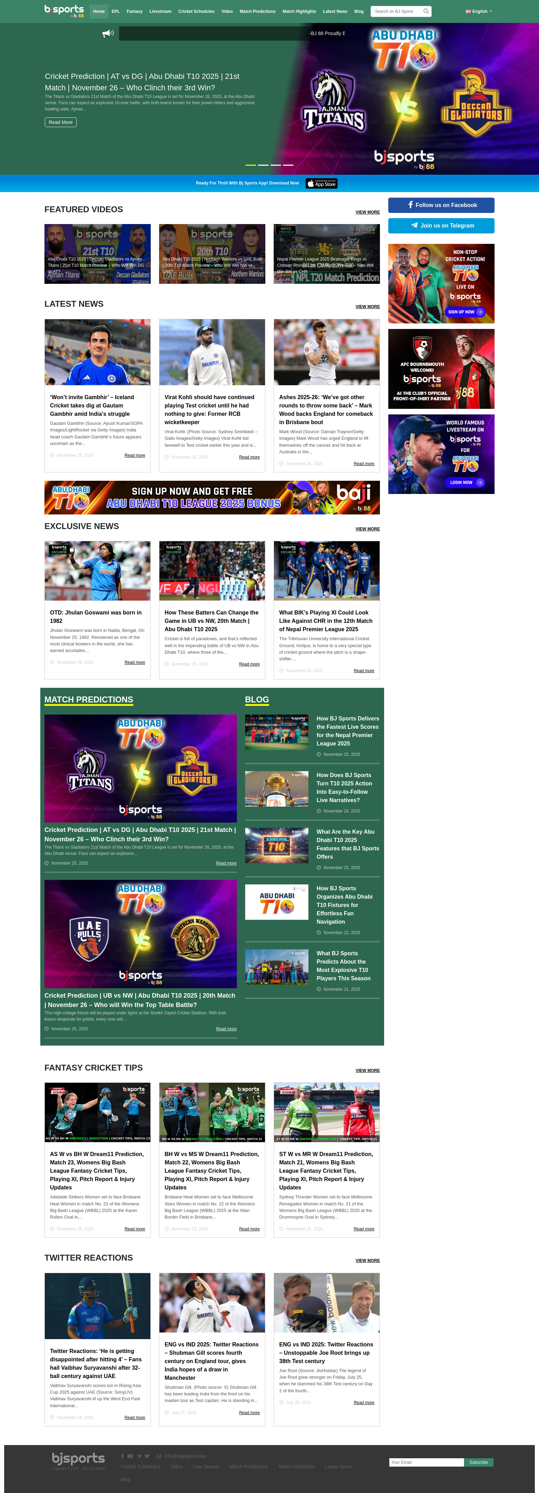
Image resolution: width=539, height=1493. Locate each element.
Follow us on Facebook (441, 205)
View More (368, 212)
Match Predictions (257, 11)
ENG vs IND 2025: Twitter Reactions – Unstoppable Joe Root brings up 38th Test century (326, 1353)
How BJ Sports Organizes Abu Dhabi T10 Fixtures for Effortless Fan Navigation (345, 905)
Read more (135, 455)
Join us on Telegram (441, 225)
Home (99, 11)
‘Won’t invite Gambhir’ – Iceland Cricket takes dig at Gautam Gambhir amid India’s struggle (92, 405)
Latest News (335, 11)
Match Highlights (299, 11)
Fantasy (134, 11)
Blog (359, 11)
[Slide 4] (288, 165)
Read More (61, 122)
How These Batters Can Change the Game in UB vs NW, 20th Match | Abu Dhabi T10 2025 (211, 621)
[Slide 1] (251, 165)
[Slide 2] (263, 165)
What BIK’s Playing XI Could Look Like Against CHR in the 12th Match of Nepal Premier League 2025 (326, 621)
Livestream (160, 11)
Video (227, 11)
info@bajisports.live (182, 1456)
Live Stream (206, 1466)
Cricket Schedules (197, 11)
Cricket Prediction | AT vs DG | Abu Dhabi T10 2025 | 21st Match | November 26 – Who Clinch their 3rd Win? (150, 92)
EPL (116, 11)
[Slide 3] (276, 165)
